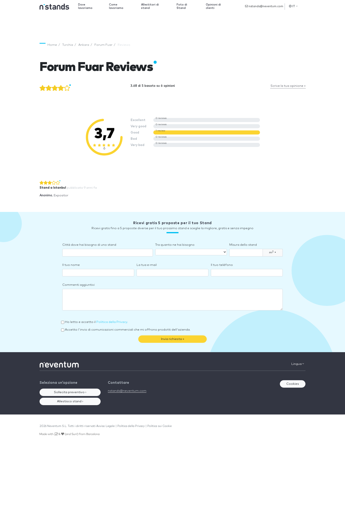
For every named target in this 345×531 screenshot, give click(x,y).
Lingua (297, 364)
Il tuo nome (71, 265)
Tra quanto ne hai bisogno (175, 244)
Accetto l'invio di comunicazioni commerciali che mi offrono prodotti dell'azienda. (127, 329)
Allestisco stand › (70, 401)
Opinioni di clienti (213, 6)
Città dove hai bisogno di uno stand (89, 244)
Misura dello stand (243, 244)
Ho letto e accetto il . (96, 322)
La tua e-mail (147, 265)
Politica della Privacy (111, 322)
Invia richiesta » (172, 339)
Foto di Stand (182, 6)
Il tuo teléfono (222, 265)
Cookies (292, 383)
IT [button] (293, 6)
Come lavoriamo (116, 6)
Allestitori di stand (150, 6)
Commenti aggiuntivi (78, 284)
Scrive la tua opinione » (287, 86)
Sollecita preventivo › (70, 392)
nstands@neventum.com (264, 6)
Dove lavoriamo (85, 6)
